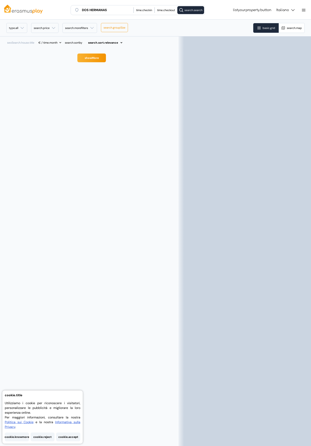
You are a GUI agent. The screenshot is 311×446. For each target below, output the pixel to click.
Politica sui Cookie (19, 422)
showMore (92, 58)
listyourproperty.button (252, 10)
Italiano (285, 10)
